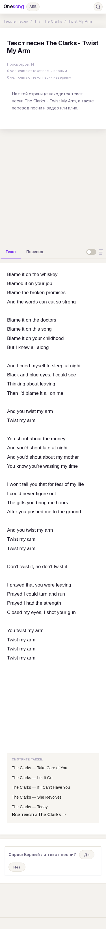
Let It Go (44, 777)
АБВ (32, 7)
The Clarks (52, 21)
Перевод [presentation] (34, 251)
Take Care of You (52, 768)
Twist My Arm (80, 21)
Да (87, 854)
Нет (17, 867)
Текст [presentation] (11, 251)
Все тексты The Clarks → (39, 814)
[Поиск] (98, 6)
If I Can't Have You (53, 787)
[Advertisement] (53, 186)
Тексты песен (15, 21)
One (13, 6)
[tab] (11, 252)
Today (42, 807)
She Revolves (49, 797)
